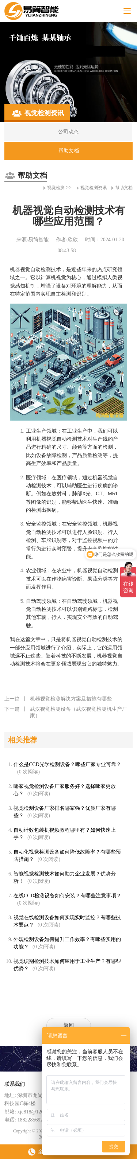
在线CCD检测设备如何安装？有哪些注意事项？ (67, 895)
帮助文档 (124, 187)
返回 (69, 1025)
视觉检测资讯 (93, 187)
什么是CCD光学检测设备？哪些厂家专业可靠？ (67, 764)
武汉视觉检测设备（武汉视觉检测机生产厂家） (65, 712)
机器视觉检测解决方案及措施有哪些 (58, 699)
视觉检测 (56, 187)
